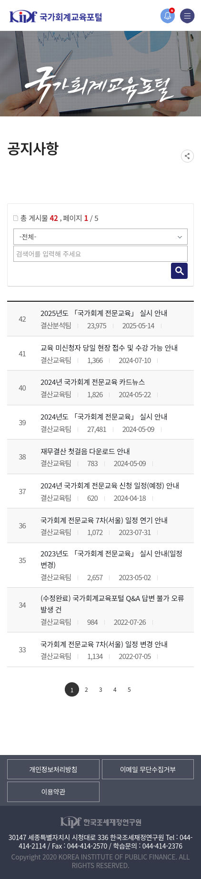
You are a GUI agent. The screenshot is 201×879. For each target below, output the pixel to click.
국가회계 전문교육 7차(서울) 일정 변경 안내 (104, 644)
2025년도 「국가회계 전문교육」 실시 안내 (103, 313)
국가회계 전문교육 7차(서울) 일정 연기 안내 (104, 520)
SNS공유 (187, 156)
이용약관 (53, 791)
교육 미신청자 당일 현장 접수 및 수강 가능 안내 (109, 348)
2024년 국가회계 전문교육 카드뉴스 (92, 382)
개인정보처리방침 (53, 769)
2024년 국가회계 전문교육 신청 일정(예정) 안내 (109, 485)
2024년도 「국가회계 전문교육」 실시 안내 (103, 416)
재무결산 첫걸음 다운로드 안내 (85, 451)
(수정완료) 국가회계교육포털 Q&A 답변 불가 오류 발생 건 (112, 603)
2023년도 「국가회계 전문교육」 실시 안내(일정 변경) (111, 559)
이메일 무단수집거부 (148, 769)
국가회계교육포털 (56, 16)
